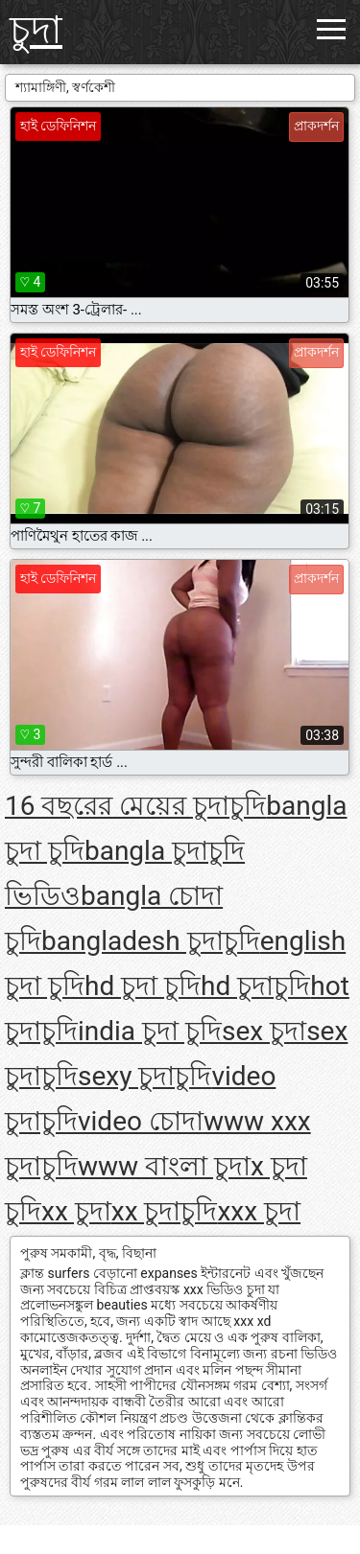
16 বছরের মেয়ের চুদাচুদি (135, 806)
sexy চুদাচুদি (144, 1076)
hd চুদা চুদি (142, 986)
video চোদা (141, 1121)
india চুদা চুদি (150, 1031)
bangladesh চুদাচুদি (150, 941)
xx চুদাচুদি (164, 1211)
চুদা (36, 30)
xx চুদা (76, 1211)
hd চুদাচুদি (255, 986)
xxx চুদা (258, 1211)
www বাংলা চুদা (164, 1166)
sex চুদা (264, 1031)
